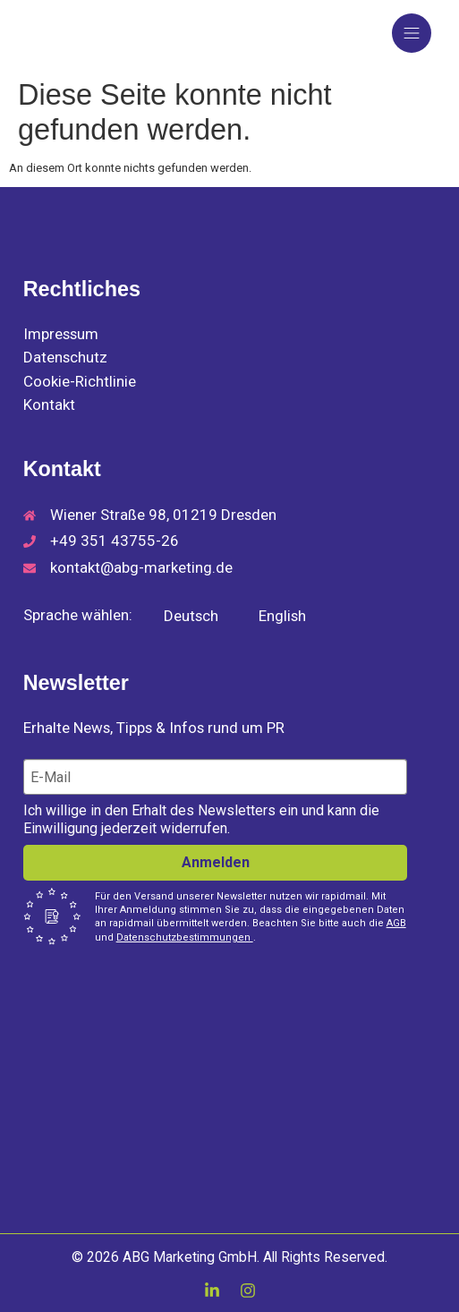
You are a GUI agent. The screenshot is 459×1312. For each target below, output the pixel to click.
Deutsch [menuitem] (191, 616)
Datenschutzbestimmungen (184, 937)
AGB (396, 923)
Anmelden (216, 862)
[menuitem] (180, 616)
